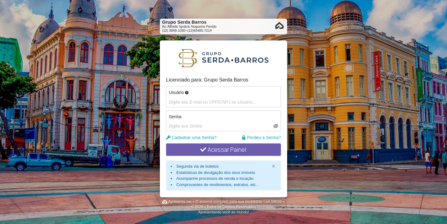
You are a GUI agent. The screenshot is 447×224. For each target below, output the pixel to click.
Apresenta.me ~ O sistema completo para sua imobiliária (215, 201)
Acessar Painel (223, 150)
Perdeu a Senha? (261, 137)
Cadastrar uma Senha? (191, 137)
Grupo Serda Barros (226, 79)
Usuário (178, 92)
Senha (175, 116)
